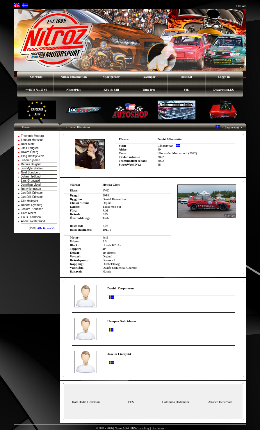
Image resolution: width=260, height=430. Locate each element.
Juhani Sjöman (30, 160)
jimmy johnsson (31, 188)
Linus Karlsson (31, 217)
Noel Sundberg (30, 172)
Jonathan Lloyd (31, 184)
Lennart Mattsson (32, 139)
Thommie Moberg (32, 135)
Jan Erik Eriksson (32, 192)
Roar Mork (28, 144)
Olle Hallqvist (29, 201)
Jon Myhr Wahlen (32, 168)
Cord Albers (28, 213)
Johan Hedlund (30, 176)
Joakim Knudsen (32, 209)
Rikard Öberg (29, 152)
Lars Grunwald (30, 180)
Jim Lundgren (30, 148)
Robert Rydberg (31, 205)
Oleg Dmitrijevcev (32, 156)
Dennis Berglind (31, 164)
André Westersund (33, 221)
